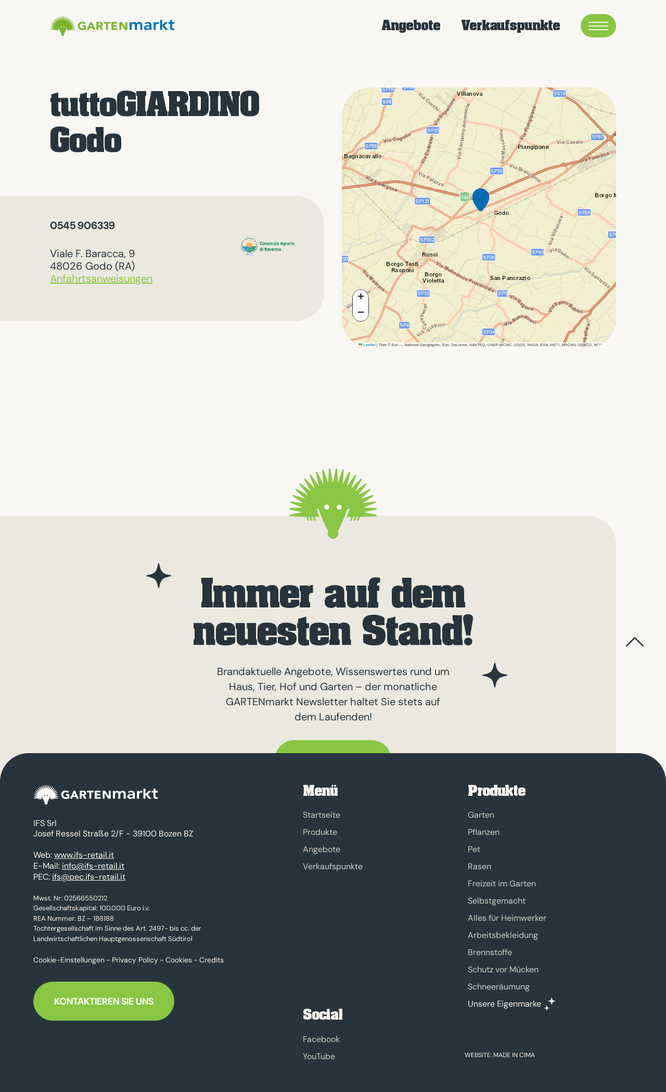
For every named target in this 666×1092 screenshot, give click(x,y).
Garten (481, 814)
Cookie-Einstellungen (69, 954)
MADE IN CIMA (514, 1055)
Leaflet (366, 344)
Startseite (321, 814)
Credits (211, 954)
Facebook (321, 1039)
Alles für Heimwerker (507, 917)
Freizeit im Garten (502, 883)
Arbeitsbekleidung (503, 935)
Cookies (178, 954)
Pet (474, 849)
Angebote (410, 25)
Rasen (479, 866)
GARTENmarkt (111, 26)
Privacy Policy (135, 954)
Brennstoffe (490, 952)
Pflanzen (483, 832)
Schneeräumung (499, 986)
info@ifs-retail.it (93, 860)
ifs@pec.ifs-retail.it (88, 871)
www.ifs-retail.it (84, 850)
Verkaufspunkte (510, 25)
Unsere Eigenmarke (504, 1004)
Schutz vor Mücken (503, 969)
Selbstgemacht (497, 900)
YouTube (319, 1056)
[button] (481, 208)
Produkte (320, 832)
